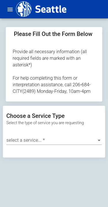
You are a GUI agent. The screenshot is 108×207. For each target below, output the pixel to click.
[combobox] (54, 140)
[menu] (10, 9)
